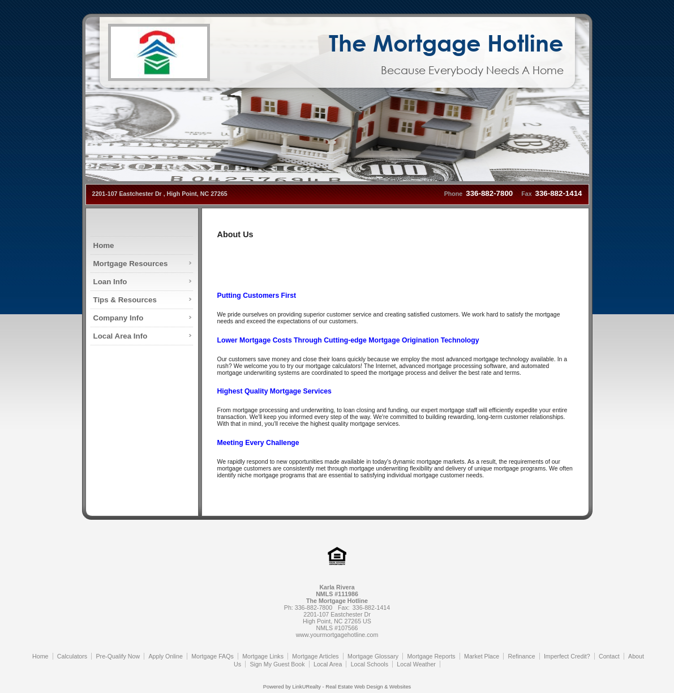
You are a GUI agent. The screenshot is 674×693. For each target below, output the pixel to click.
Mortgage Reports (431, 656)
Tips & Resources (125, 300)
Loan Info (110, 281)
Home (103, 245)
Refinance (521, 656)
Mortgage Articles (315, 656)
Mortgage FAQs (212, 656)
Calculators (72, 656)
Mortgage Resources (130, 263)
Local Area (328, 664)
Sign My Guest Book (277, 664)
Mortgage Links (263, 656)
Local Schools (369, 664)
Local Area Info (120, 336)
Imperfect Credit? (567, 656)
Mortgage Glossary (372, 656)
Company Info (118, 318)
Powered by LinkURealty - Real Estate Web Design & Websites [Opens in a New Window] (337, 687)
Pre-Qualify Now (118, 656)
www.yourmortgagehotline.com (337, 634)
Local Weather (416, 664)
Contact (609, 656)
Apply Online (165, 656)
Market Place (481, 656)
